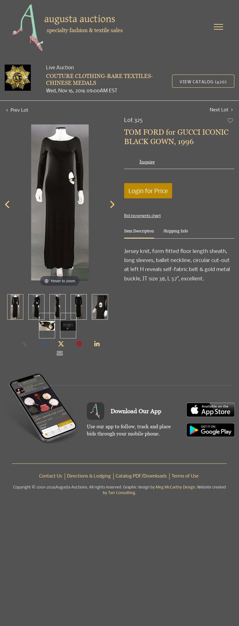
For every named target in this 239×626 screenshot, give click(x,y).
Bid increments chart (142, 215)
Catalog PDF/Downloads (141, 476)
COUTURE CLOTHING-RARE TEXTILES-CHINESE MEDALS (99, 79)
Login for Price (148, 191)
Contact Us (50, 476)
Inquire (147, 161)
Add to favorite (230, 120)
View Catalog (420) (203, 82)
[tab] (139, 233)
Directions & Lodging (89, 476)
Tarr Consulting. (122, 493)
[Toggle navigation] (218, 27)
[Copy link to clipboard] (25, 344)
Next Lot (221, 109)
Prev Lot (17, 110)
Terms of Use (185, 476)
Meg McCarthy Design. (176, 487)
